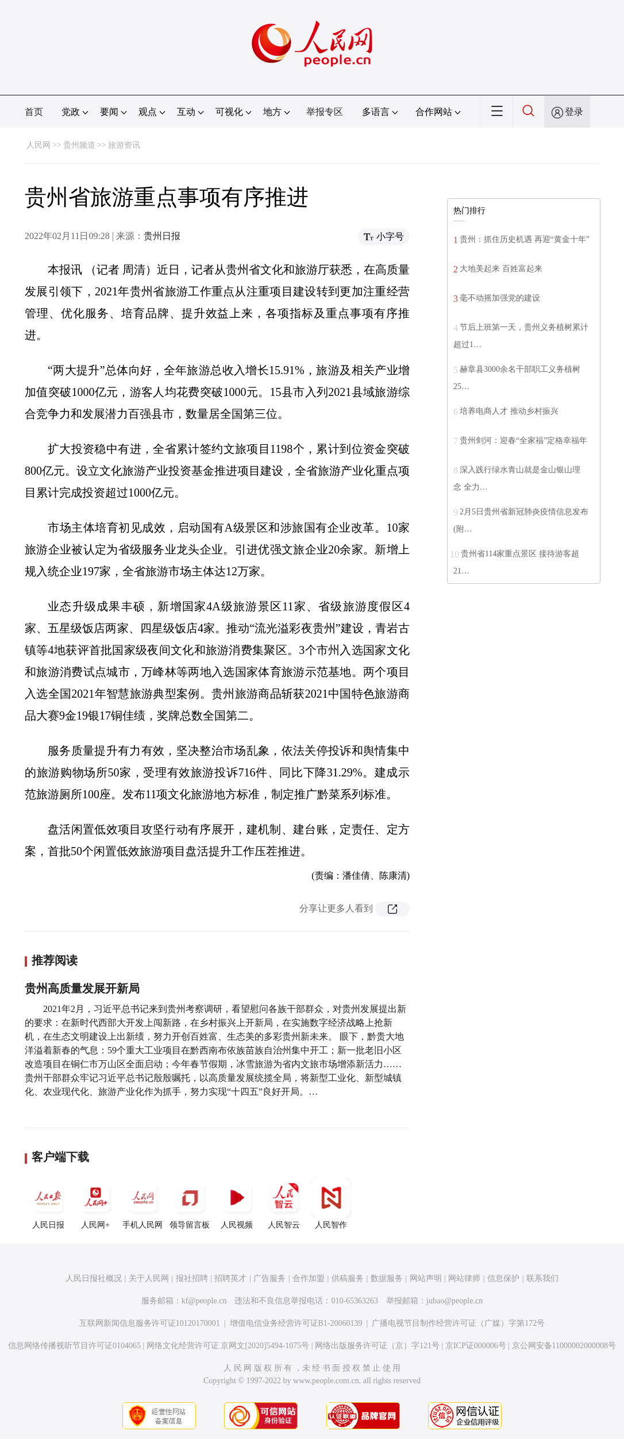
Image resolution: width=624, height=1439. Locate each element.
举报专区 (324, 112)
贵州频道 (79, 145)
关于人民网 (149, 1278)
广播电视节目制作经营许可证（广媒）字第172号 (458, 1323)
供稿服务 (348, 1278)
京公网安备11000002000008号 (564, 1345)
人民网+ (95, 1203)
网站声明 (426, 1278)
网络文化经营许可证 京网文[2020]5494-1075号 (228, 1345)
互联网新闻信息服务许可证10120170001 (149, 1323)
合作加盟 (308, 1278)
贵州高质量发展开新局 (82, 988)
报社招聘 (192, 1278)
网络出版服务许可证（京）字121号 (377, 1345)
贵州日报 (162, 236)
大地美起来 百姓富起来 (501, 268)
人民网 (38, 145)
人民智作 (331, 1203)
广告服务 (269, 1278)
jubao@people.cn (454, 1300)
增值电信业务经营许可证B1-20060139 (296, 1323)
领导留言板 (190, 1203)
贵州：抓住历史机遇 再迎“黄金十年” (525, 239)
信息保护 (503, 1278)
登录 (574, 112)
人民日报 (48, 1203)
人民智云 (284, 1203)
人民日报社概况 (94, 1278)
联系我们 (542, 1278)
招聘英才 (230, 1278)
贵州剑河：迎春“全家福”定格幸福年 (523, 440)
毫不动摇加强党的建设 (500, 298)
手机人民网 (142, 1203)
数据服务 (387, 1278)
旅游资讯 (124, 145)
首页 (34, 112)
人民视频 (237, 1203)
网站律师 (464, 1278)
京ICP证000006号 (475, 1345)
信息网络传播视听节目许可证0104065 (74, 1345)
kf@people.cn (204, 1300)
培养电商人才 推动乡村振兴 (509, 411)
